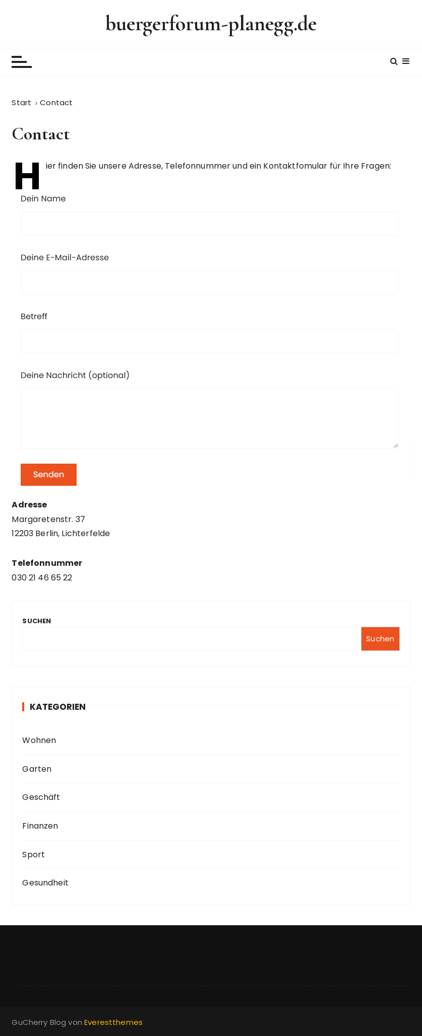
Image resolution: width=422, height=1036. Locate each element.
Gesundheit (45, 883)
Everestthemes (113, 1022)
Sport (33, 854)
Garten (36, 769)
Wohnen (39, 740)
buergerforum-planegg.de (211, 23)
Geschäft (41, 797)
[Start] (21, 102)
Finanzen (40, 826)
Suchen (36, 621)
